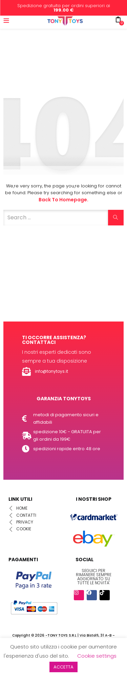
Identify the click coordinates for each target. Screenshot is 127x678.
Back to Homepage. (63, 199)
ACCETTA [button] (63, 667)
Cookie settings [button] (97, 655)
